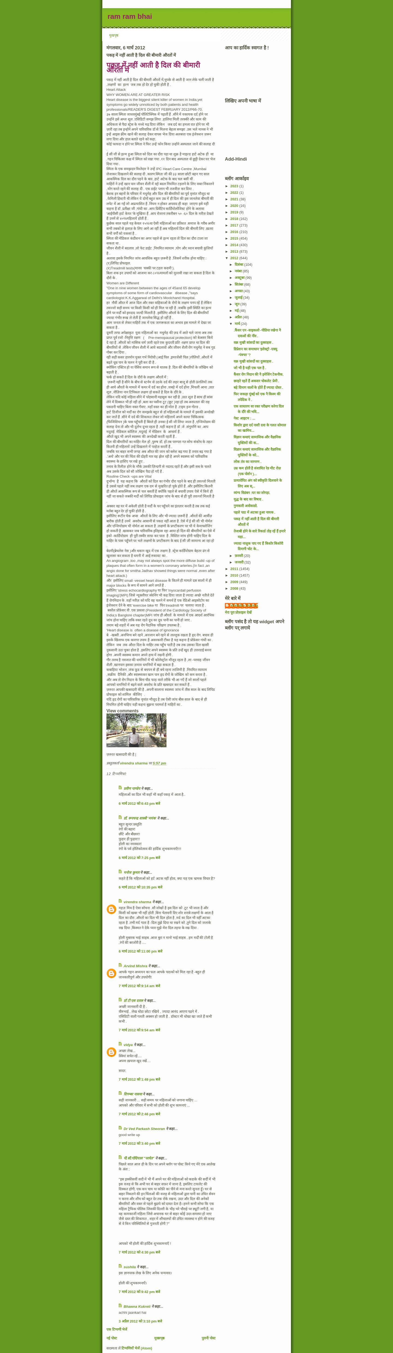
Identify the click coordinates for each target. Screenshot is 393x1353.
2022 (234, 193)
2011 (234, 569)
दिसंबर (239, 265)
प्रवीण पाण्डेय (132, 789)
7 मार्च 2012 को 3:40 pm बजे (139, 1143)
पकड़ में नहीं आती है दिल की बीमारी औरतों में (153, 67)
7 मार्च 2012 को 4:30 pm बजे (139, 1252)
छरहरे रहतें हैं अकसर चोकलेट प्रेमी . (256, 381)
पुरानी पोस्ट (209, 1338)
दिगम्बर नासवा (133, 1094)
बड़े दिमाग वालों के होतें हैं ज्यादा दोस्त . (258, 387)
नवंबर (239, 271)
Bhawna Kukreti (137, 1306)
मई (237, 311)
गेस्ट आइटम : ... (244, 418)
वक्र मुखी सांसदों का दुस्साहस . (253, 342)
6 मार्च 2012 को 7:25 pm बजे (139, 858)
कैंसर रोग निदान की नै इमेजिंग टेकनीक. (258, 374)
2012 (234, 258)
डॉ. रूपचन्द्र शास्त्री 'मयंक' (140, 818)
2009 (234, 582)
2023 (234, 186)
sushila (130, 1267)
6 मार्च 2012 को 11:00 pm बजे (140, 951)
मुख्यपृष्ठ (159, 1338)
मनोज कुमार (131, 872)
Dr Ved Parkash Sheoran (144, 1129)
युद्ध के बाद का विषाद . (248, 499)
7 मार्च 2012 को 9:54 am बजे (139, 1030)
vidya (128, 1045)
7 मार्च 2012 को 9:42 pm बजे (139, 1292)
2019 (234, 212)
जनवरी (240, 562)
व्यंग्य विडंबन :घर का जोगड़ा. (252, 493)
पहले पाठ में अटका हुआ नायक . (254, 512)
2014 (234, 245)
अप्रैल (239, 317)
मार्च (238, 324)
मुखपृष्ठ (113, 35)
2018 (234, 219)
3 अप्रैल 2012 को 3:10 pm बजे (140, 1321)
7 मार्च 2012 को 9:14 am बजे (139, 986)
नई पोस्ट (111, 1338)
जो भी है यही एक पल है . (250, 368)
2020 (234, 206)
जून (237, 304)
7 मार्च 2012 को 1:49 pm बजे (139, 1079)
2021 (234, 199)
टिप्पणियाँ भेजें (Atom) (136, 1348)
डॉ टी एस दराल (133, 1001)
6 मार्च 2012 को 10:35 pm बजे (140, 887)
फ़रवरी (239, 556)
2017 (234, 225)
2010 (234, 575)
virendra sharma (137, 902)
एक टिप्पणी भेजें (116, 1329)
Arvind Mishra (135, 966)
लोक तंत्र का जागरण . (247, 462)
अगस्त (239, 291)
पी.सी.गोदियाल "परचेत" (139, 1158)
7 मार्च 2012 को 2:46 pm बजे (139, 1114)
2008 (234, 588)
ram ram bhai (130, 16)
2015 (234, 238)
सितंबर (239, 284)
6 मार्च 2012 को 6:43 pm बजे (139, 803)
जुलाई (239, 298)
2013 (234, 251)
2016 (234, 232)
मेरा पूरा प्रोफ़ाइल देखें (238, 612)
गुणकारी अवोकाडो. (245, 506)
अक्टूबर (240, 278)
